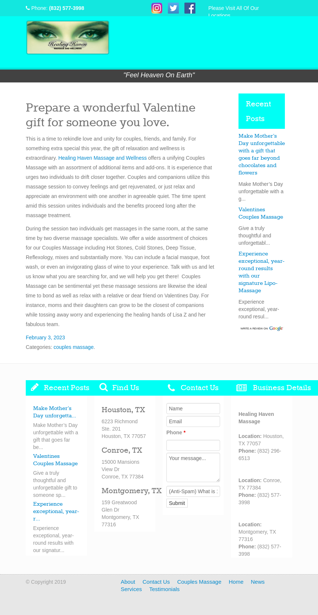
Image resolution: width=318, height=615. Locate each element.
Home (236, 582)
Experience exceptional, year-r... (56, 511)
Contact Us (156, 582)
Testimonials (164, 589)
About (128, 582)
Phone (176, 432)
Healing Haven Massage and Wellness (102, 158)
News (258, 582)
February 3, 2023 (45, 337)
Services (131, 589)
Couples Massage (199, 582)
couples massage (73, 347)
